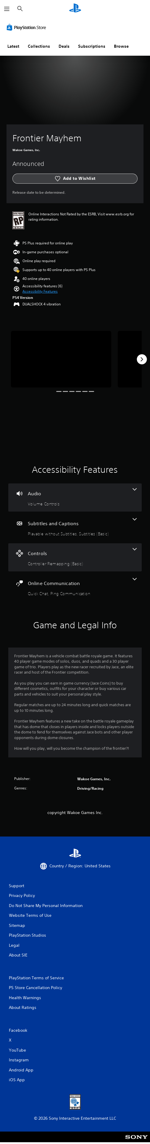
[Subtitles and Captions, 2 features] (75, 527)
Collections (39, 46)
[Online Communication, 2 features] (75, 587)
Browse (121, 46)
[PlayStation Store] (27, 27)
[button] (40, 291)
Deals (64, 46)
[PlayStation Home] (75, 9)
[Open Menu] (6, 9)
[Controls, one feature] (75, 557)
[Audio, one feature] (75, 497)
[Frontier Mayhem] (61, 359)
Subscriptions (91, 46)
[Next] (142, 359)
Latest (13, 46)
